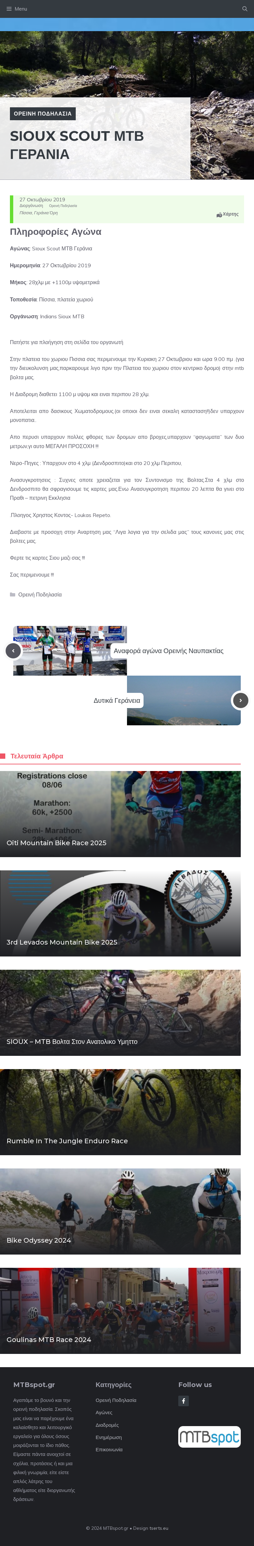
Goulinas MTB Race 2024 (49, 1340)
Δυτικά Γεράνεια (117, 700)
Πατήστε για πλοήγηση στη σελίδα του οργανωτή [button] (66, 342)
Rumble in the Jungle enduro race (67, 1141)
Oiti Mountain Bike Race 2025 (56, 843)
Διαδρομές (107, 1425)
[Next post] (241, 700)
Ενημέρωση (109, 1437)
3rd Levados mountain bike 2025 (62, 942)
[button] (245, 9)
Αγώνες (104, 1412)
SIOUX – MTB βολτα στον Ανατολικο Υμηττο (72, 1042)
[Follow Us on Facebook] (183, 1401)
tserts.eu (158, 1528)
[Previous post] (13, 651)
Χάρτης (231, 214)
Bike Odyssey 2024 (39, 1240)
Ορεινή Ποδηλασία (43, 113)
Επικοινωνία (109, 1449)
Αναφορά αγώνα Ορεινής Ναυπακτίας (169, 651)
